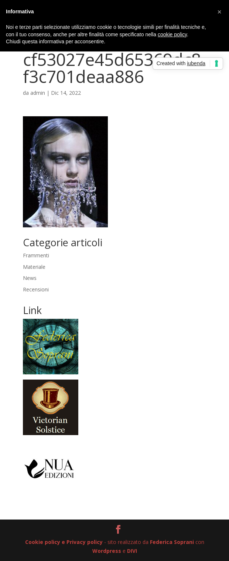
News (30, 277)
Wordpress (106, 550)
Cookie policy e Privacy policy (64, 541)
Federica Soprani (172, 541)
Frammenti (36, 255)
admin (37, 92)
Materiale (34, 266)
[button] (219, 12)
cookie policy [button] (172, 34)
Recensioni (36, 289)
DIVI (132, 550)
